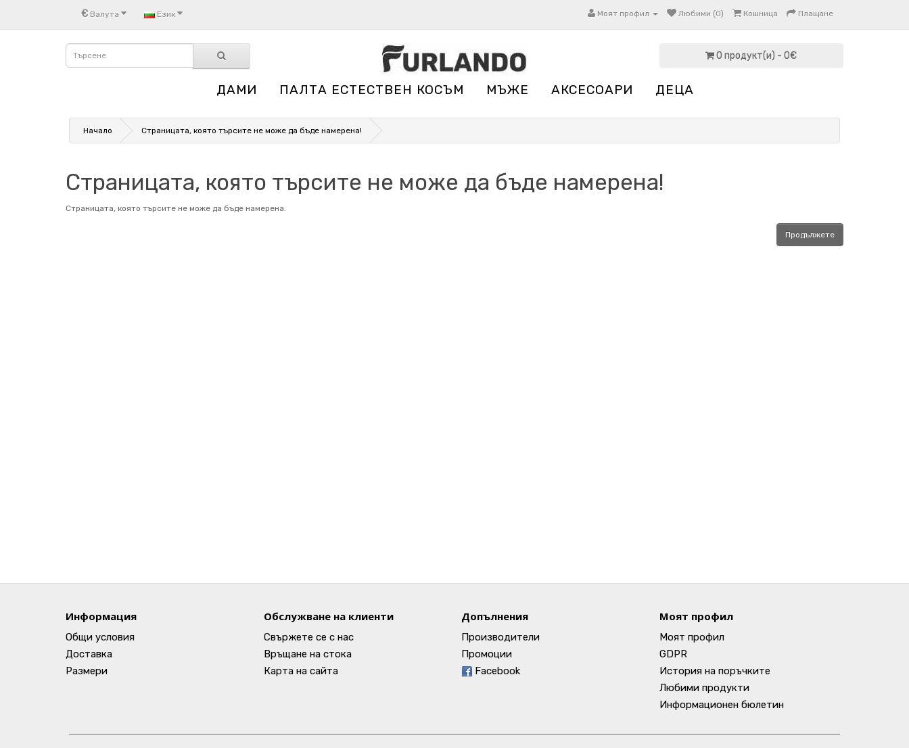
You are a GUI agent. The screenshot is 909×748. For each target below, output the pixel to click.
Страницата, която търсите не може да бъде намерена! (251, 130)
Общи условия (100, 637)
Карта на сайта (301, 671)
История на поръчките (714, 671)
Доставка (89, 654)
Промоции (486, 654)
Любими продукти (704, 688)
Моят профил (691, 637)
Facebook (490, 671)
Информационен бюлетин (721, 705)
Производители (500, 637)
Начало (97, 130)
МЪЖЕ (507, 89)
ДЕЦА (674, 89)
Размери (87, 671)
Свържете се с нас (309, 637)
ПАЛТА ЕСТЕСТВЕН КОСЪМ (371, 89)
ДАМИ (236, 89)
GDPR (673, 654)
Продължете (810, 234)
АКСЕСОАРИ (592, 89)
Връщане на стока (308, 654)
